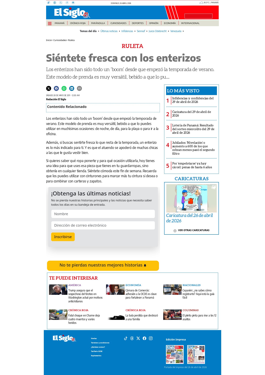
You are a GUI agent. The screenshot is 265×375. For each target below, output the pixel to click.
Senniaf (141, 31)
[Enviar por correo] (79, 88)
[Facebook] (68, 3)
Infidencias (127, 31)
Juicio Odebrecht (157, 31)
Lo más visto (183, 90)
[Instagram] (74, 3)
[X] (62, 3)
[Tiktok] (125, 338)
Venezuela (175, 31)
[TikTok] (50, 3)
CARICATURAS (191, 178)
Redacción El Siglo (56, 99)
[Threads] (56, 3)
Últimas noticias (108, 31)
